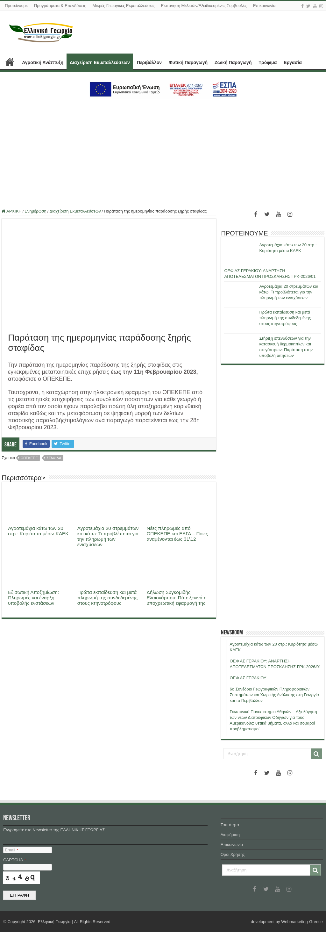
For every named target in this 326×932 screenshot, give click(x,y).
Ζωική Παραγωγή (233, 62)
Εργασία (292, 62)
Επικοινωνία (264, 5)
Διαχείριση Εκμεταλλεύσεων (100, 62)
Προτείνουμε (16, 5)
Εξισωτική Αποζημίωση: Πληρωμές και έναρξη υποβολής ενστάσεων (33, 597)
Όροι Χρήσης (233, 854)
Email (11, 850)
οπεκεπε (29, 458)
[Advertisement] (163, 150)
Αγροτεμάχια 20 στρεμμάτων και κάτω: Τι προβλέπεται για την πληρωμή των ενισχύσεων (108, 536)
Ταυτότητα (230, 824)
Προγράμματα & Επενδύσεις (60, 5)
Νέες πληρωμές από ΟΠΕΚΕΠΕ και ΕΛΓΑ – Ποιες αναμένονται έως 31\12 (177, 533)
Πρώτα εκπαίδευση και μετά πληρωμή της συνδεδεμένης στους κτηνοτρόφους (107, 597)
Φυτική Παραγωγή (188, 62)
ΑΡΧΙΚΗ (10, 62)
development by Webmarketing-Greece (287, 921)
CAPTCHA (14, 859)
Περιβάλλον (149, 62)
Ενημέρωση (35, 211)
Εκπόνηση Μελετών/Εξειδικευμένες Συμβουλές (204, 5)
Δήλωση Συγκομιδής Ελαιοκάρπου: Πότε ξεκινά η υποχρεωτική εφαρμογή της (177, 597)
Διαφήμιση (230, 834)
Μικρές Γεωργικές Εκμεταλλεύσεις (123, 5)
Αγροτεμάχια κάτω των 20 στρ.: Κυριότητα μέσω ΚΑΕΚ (38, 530)
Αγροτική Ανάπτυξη (42, 62)
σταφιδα (53, 458)
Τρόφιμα (268, 62)
